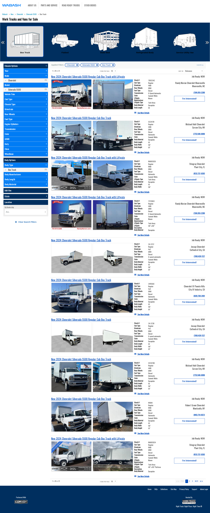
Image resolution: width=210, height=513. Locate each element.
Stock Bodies (90, 5)
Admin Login (204, 489)
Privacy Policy (184, 489)
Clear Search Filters (25, 222)
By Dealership (9, 207)
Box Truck (106, 65)
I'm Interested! (189, 99)
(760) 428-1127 (199, 256)
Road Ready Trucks (71, 5)
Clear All (200, 65)
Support (194, 489)
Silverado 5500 (88, 65)
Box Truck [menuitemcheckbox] (12, 169)
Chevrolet (71, 65)
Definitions (164, 489)
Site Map (174, 489)
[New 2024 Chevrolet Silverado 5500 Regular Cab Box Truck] (81, 117)
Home (149, 489)
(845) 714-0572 (199, 414)
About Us (32, 5)
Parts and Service (49, 5)
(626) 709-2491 (199, 295)
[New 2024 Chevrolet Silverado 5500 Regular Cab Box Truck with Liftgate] (88, 76)
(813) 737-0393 (199, 173)
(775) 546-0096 (199, 133)
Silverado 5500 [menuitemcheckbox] (14, 89)
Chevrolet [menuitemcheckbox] (12, 80)
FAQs (156, 489)
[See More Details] (141, 112)
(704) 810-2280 (199, 92)
